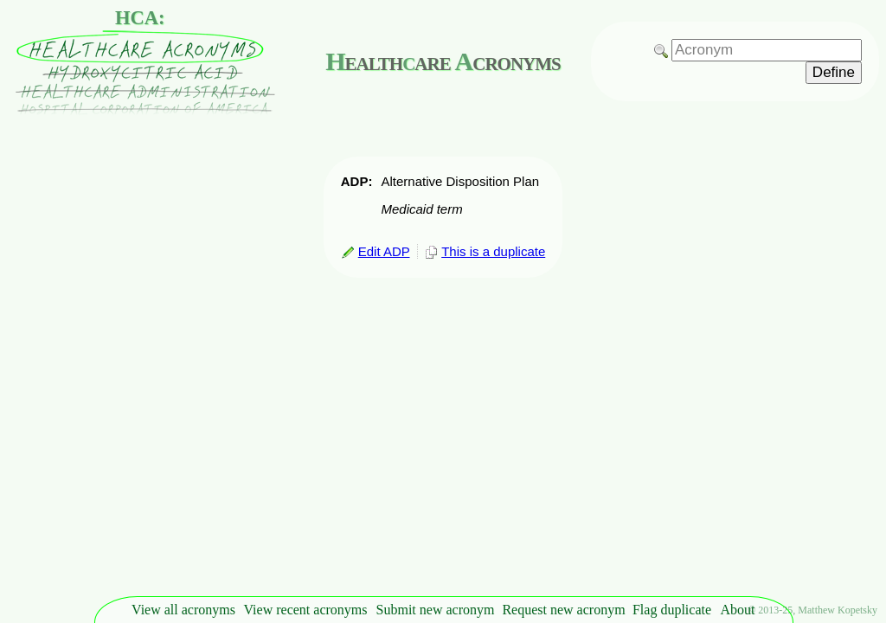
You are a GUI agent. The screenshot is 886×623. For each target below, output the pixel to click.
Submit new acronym (435, 609)
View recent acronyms (306, 609)
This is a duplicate (485, 251)
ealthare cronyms (442, 61)
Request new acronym (563, 609)
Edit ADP (375, 251)
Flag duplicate (671, 609)
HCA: (140, 18)
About (738, 609)
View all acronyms (183, 609)
